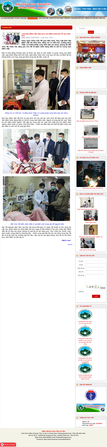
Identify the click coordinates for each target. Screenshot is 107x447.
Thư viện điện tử (85, 306)
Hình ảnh (102, 18)
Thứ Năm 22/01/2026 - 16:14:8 (10, 18)
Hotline (29, 18)
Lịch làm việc (43, 18)
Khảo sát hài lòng (56, 18)
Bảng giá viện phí (91, 18)
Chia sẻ (70, 244)
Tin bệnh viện (6, 27)
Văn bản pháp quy (77, 18)
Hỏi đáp (67, 18)
